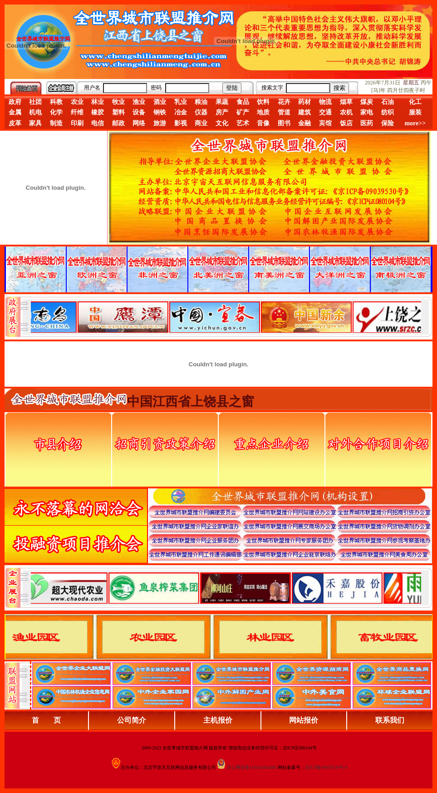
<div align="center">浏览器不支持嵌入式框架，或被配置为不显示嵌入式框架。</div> (226, 588)
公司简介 (131, 720)
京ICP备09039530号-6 (326, 767)
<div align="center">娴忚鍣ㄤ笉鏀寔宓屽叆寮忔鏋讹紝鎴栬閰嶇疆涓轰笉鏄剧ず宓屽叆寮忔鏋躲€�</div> (226, 317)
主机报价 (217, 720)
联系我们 (389, 720)
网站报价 (303, 720)
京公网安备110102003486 (252, 767)
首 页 (46, 720)
